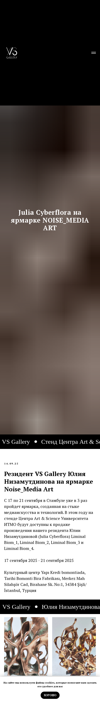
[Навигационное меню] (93, 53)
